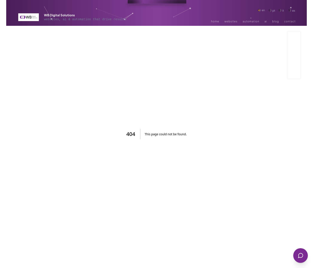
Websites (225, 21)
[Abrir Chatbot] (300, 255)
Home (212, 21)
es (293, 10)
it (283, 10)
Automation (244, 21)
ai (265, 21)
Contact (285, 21)
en (263, 10)
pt (273, 10)
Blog (273, 21)
